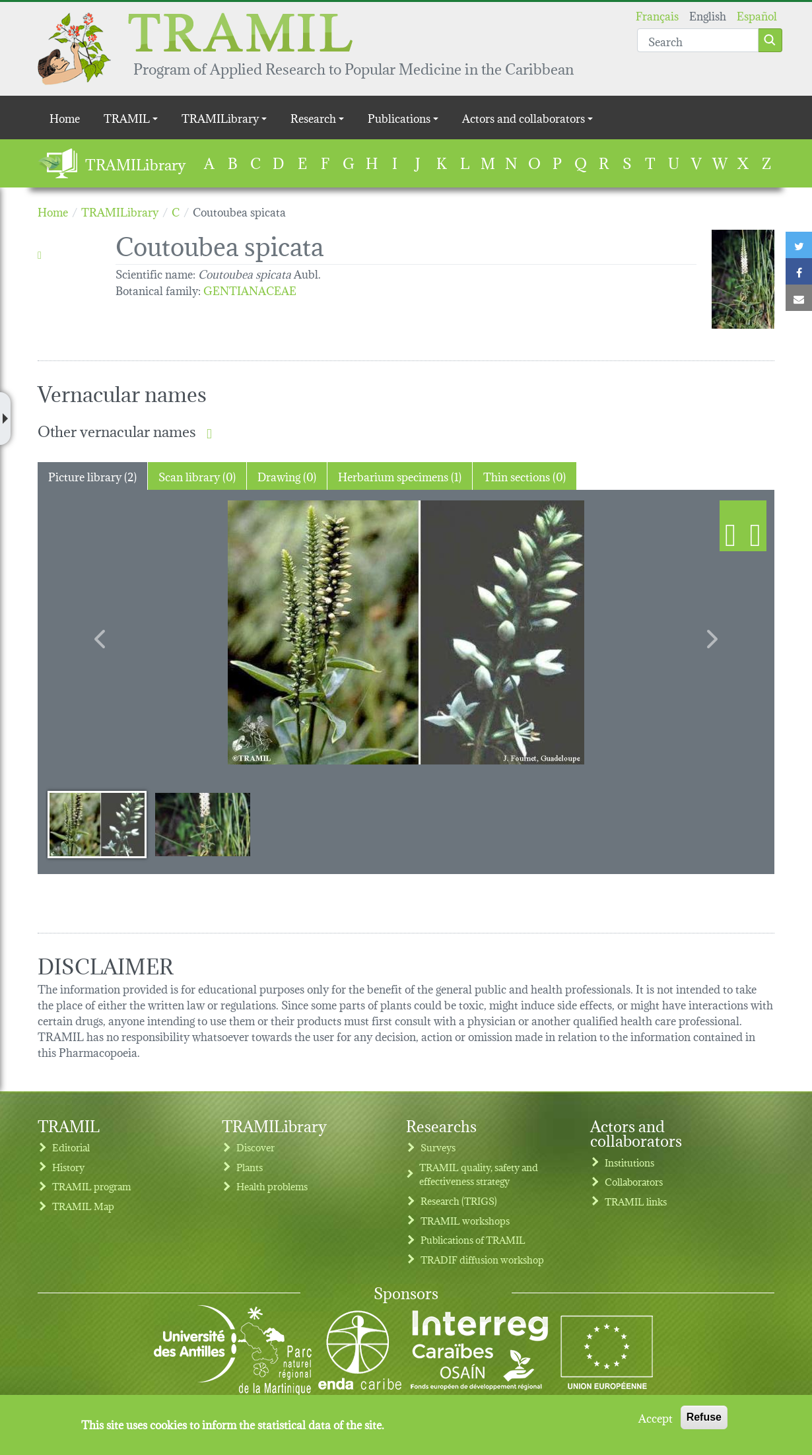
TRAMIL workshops (465, 1220)
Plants (249, 1166)
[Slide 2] (202, 823)
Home (65, 117)
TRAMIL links (636, 1201)
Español (757, 15)
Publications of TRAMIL (473, 1239)
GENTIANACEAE (249, 289)
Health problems (272, 1186)
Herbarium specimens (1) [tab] (399, 476)
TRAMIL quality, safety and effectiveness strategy (478, 1174)
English (707, 15)
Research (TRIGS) (459, 1200)
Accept (655, 1417)
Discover (255, 1147)
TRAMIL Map (83, 1205)
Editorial (71, 1147)
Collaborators (634, 1181)
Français (657, 15)
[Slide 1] (97, 823)
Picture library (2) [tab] (92, 476)
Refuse (704, 1417)
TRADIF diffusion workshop (482, 1259)
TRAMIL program (91, 1186)
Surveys (438, 1147)
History (68, 1166)
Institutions (629, 1162)
